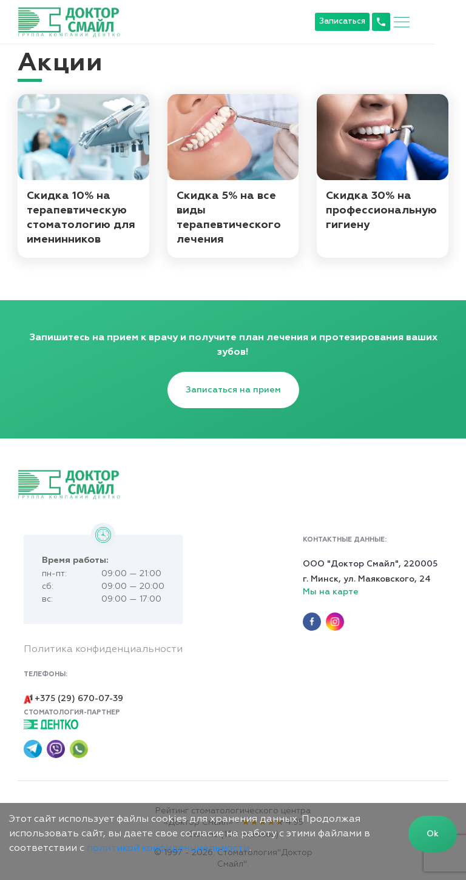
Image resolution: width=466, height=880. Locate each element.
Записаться (373, 21)
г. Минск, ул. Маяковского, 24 (366, 577)
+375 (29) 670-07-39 (73, 696)
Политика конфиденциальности (103, 648)
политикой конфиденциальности (168, 848)
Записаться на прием (233, 386)
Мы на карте (330, 589)
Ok (433, 834)
